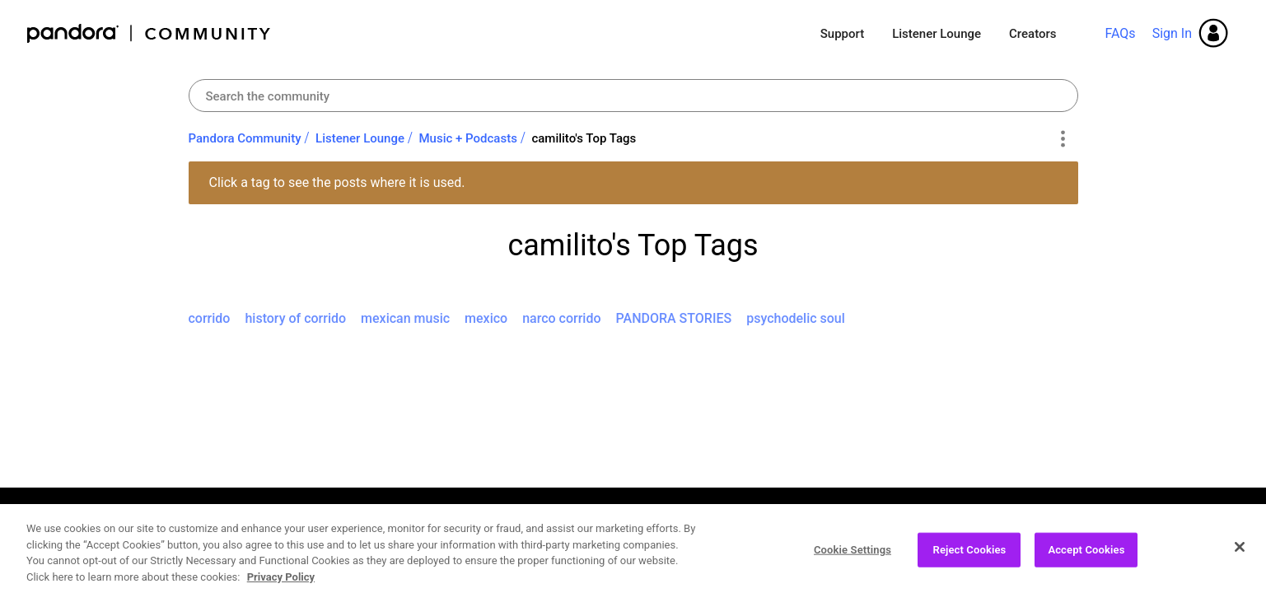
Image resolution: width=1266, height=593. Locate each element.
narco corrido (561, 318)
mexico (486, 318)
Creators (1032, 33)
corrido (210, 318)
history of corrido (295, 318)
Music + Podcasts (467, 138)
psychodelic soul (795, 318)
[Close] (1240, 553)
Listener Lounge (936, 33)
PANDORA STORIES (674, 318)
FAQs (1120, 33)
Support (842, 33)
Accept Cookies (1086, 555)
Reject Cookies (970, 555)
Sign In (1172, 33)
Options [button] (1063, 139)
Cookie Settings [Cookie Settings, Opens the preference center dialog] (852, 555)
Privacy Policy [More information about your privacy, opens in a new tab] (281, 583)
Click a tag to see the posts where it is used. (337, 182)
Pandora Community (149, 33)
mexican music (405, 318)
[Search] (633, 95)
